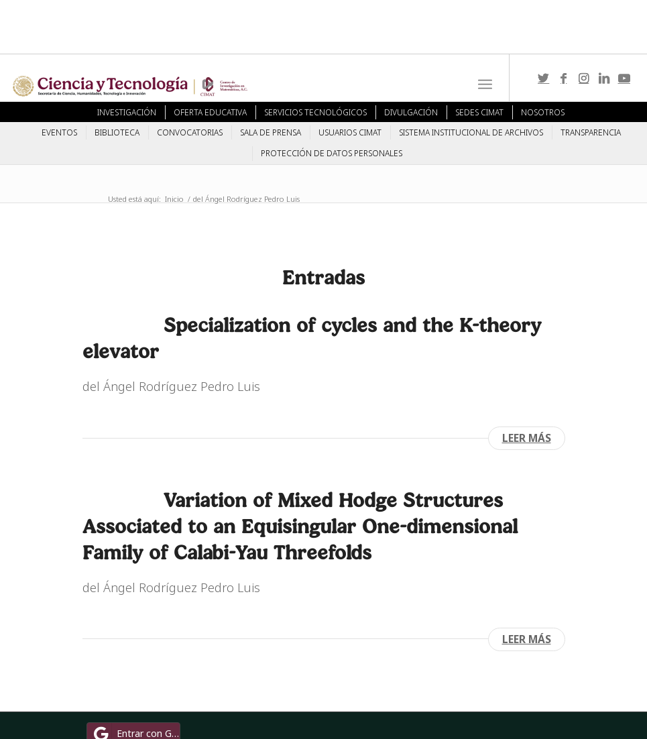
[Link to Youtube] (624, 78)
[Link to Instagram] (584, 78)
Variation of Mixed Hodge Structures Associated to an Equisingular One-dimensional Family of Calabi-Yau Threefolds (300, 526)
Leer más (526, 438)
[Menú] (485, 84)
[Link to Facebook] (564, 78)
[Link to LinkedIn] (604, 78)
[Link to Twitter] (544, 78)
